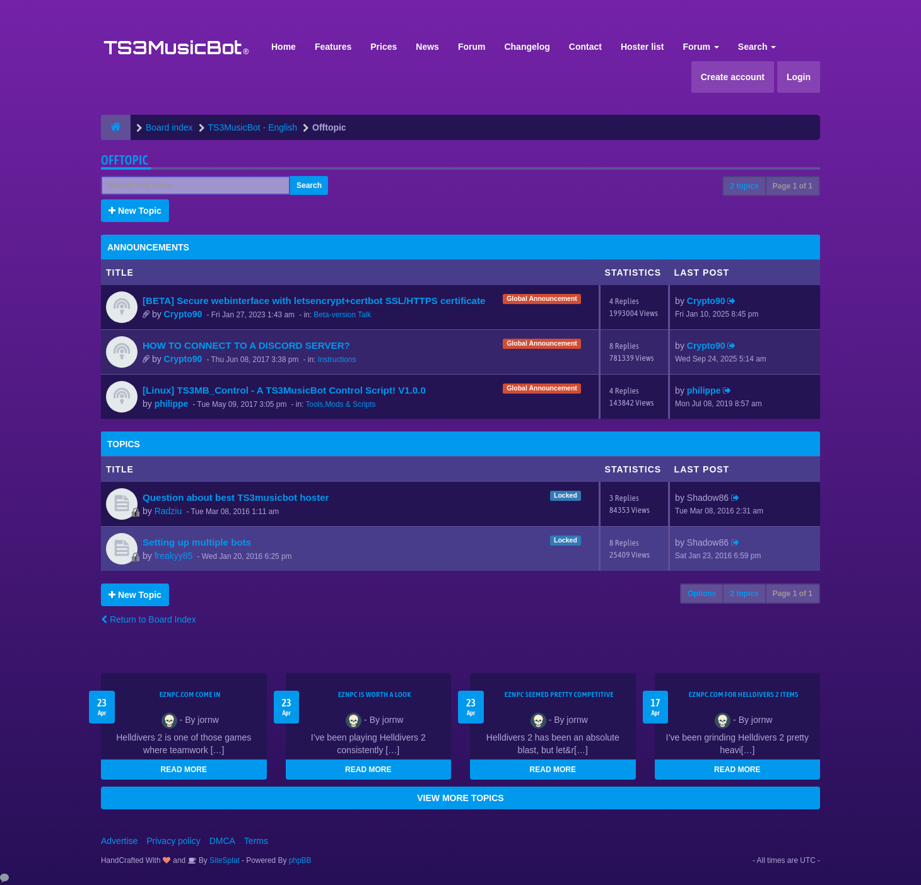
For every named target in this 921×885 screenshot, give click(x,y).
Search (757, 47)
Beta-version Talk (342, 314)
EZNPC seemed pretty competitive (559, 694)
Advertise (119, 841)
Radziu (168, 511)
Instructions (337, 359)
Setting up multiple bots (197, 542)
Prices (383, 47)
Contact (585, 47)
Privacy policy (173, 841)
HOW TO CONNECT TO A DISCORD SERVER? (246, 345)
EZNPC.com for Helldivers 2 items (744, 694)
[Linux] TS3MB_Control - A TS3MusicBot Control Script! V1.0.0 (284, 390)
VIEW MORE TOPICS (460, 798)
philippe (172, 404)
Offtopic (124, 160)
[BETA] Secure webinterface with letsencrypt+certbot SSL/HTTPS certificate (314, 300)
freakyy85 (174, 556)
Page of (792, 186)
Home (283, 47)
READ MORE (184, 769)
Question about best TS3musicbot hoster (236, 497)
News (427, 47)
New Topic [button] (135, 211)
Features (333, 47)
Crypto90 (183, 314)
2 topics (744, 186)
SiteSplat (224, 860)
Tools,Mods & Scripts (340, 404)
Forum (472, 47)
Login (799, 77)
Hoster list (642, 47)
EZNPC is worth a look (374, 694)
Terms (256, 841)
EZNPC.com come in (190, 694)
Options (702, 593)
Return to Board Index (148, 619)
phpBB (300, 860)
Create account (733, 77)
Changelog (526, 47)
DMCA (222, 841)
